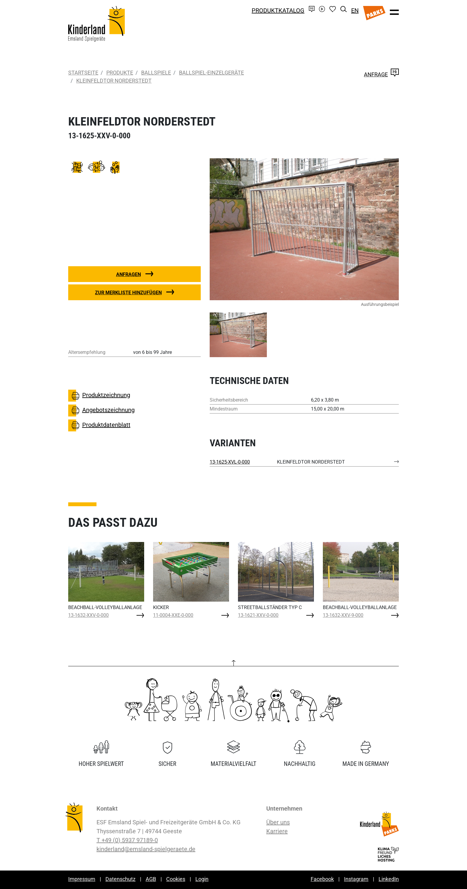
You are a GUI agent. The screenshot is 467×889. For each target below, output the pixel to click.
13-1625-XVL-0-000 (230, 462)
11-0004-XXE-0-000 (173, 615)
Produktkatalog (278, 10)
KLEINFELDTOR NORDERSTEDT (114, 81)
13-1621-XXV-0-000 (258, 615)
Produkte (119, 72)
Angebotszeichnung (101, 410)
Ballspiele (156, 72)
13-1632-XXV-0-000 (88, 615)
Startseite (83, 72)
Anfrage (381, 74)
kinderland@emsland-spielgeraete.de (145, 849)
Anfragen (128, 274)
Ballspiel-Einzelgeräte (211, 72)
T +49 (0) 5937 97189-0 (127, 840)
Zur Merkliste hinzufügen (128, 292)
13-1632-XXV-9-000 (343, 615)
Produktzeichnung (99, 396)
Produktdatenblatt (99, 425)
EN (355, 10)
